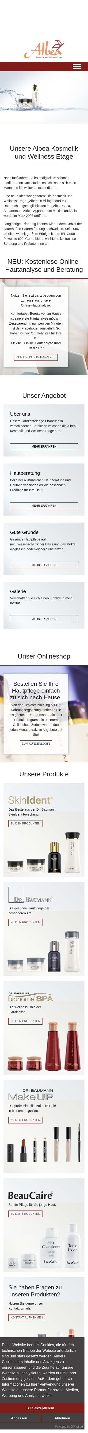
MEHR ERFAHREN (43, 446)
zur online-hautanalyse (35, 357)
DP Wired (77, 1426)
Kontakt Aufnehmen (27, 1317)
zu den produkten (25, 1120)
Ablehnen (62, 1418)
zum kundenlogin (36, 743)
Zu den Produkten (25, 823)
